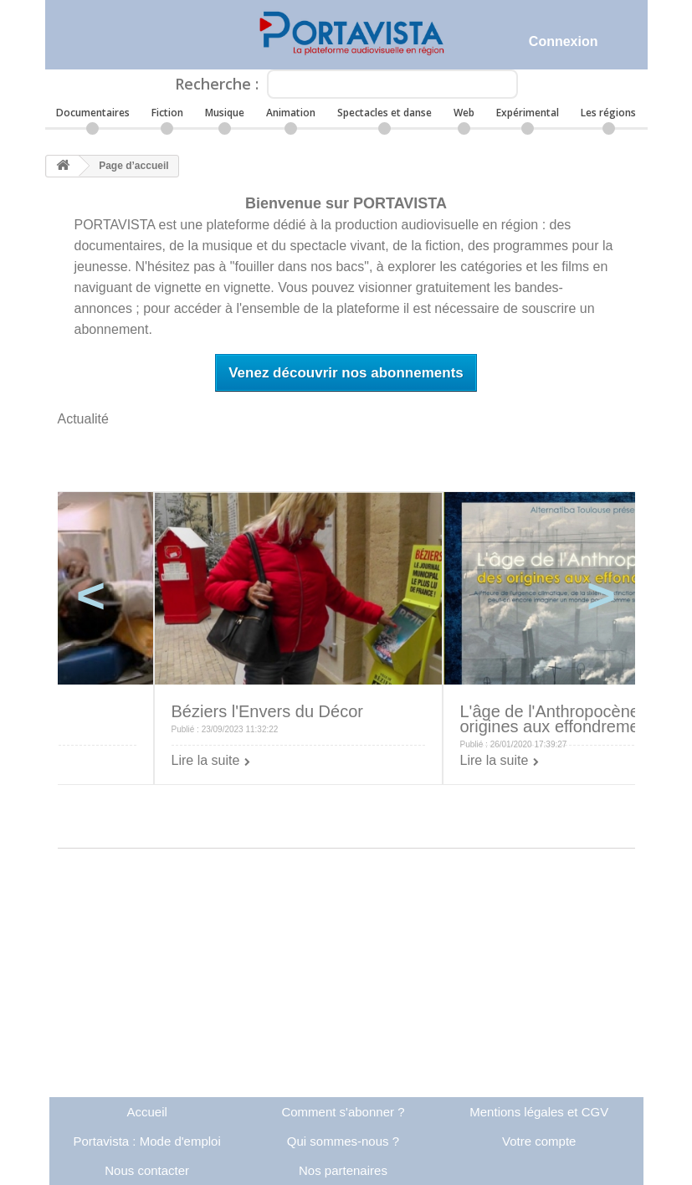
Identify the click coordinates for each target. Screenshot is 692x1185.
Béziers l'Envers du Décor (267, 711)
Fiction (167, 112)
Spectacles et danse (384, 112)
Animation (290, 112)
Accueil (146, 1112)
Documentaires (93, 112)
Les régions (608, 112)
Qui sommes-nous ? (343, 1141)
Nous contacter (147, 1170)
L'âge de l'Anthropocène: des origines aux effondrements (568, 719)
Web (464, 112)
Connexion (563, 41)
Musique (224, 112)
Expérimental (527, 112)
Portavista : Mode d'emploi (147, 1141)
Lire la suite (206, 760)
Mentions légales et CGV (538, 1112)
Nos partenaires (343, 1170)
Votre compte (539, 1141)
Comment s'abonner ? (342, 1112)
